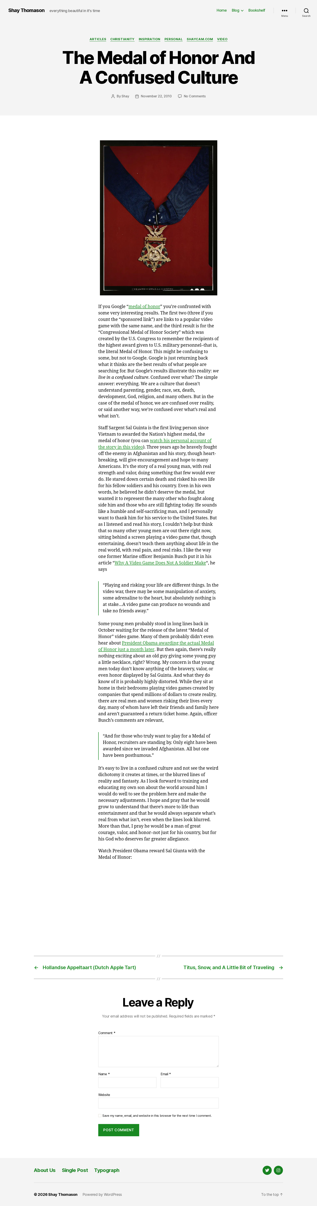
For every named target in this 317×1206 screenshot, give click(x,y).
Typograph (106, 1170)
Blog (235, 10)
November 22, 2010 (156, 96)
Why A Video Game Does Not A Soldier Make (160, 563)
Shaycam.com (200, 39)
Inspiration (149, 39)
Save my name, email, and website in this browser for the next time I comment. (157, 1115)
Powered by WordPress (102, 1194)
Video (222, 39)
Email (166, 1074)
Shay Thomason (26, 10)
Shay (125, 96)
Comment (106, 1033)
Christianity (122, 39)
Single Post (75, 1170)
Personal (174, 39)
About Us (45, 1170)
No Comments (195, 96)
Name (104, 1074)
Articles (97, 39)
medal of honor (145, 306)
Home (222, 10)
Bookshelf (256, 10)
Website (104, 1094)
